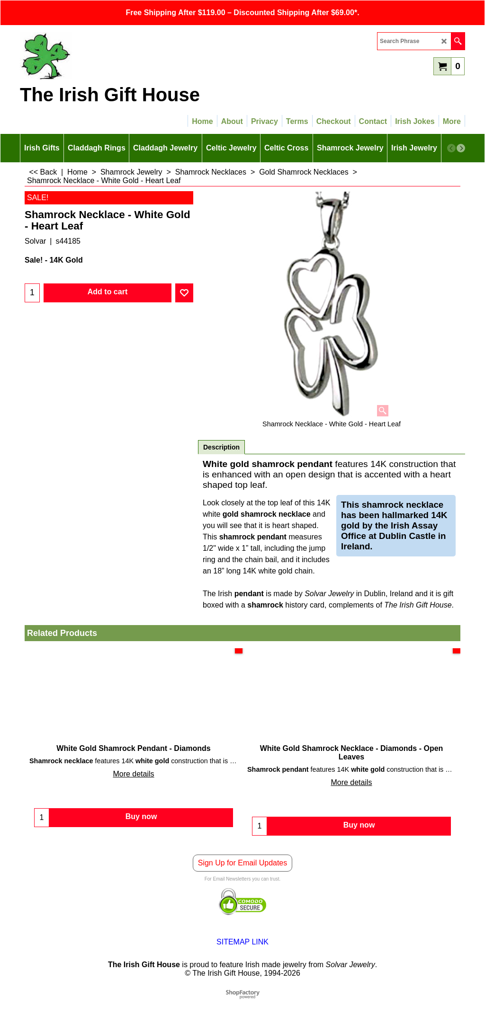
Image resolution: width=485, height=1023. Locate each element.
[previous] (451, 148)
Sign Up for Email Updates (242, 863)
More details (133, 774)
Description (221, 447)
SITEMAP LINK (242, 942)
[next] (461, 148)
